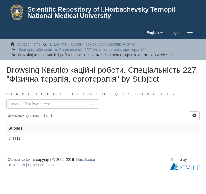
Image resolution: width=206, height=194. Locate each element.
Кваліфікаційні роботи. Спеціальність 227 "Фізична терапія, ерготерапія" (82, 49)
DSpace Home (28, 44)
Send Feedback (41, 165)
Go (92, 104)
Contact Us (15, 165)
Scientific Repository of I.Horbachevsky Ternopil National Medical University (101, 12)
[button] (154, 32)
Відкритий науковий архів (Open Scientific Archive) (93, 44)
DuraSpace (85, 159)
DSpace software (20, 159)
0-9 (9, 94)
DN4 (12, 138)
